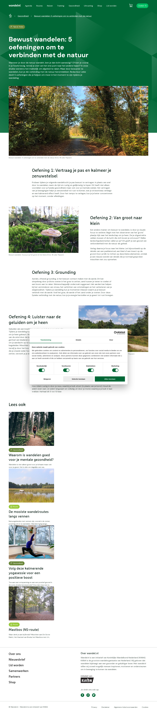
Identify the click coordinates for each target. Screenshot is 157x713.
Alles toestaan (109, 379)
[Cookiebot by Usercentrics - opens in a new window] (115, 332)
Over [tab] (111, 340)
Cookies (145, 707)
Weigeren (47, 379)
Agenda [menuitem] (28, 5)
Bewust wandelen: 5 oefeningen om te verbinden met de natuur (63, 16)
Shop (12, 682)
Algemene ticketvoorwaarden (125, 707)
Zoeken (141, 6)
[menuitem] (15, 5)
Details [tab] (78, 340)
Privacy (94, 707)
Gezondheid (23, 16)
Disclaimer (106, 707)
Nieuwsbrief (17, 659)
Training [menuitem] (60, 5)
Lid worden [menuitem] (111, 5)
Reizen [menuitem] (50, 5)
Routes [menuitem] (39, 5)
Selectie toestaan (78, 379)
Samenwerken (18, 671)
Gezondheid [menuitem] (74, 5)
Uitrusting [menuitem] (88, 5)
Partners (14, 676)
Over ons (15, 654)
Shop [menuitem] (99, 5)
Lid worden (16, 665)
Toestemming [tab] (45, 340)
